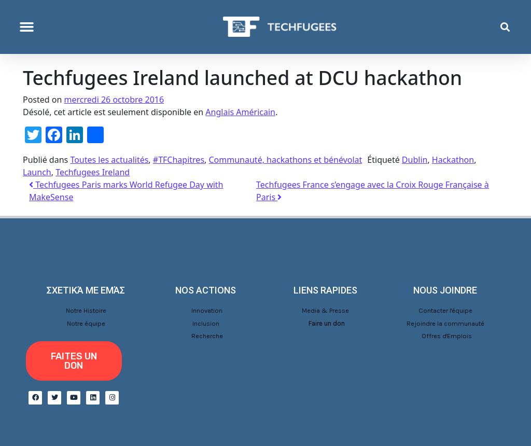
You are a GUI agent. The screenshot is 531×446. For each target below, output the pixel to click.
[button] (27, 27)
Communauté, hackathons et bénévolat (285, 159)
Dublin (415, 159)
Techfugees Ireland (92, 172)
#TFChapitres (178, 159)
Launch (37, 172)
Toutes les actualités (109, 159)
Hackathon (453, 159)
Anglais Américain (240, 112)
